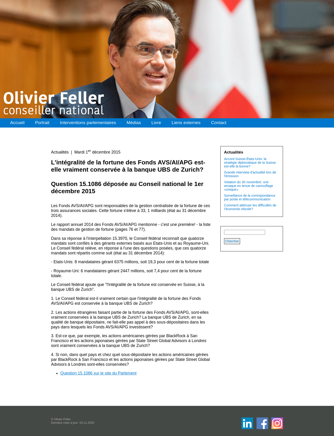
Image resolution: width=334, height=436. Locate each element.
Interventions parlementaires (88, 122)
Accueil (17, 122)
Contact (218, 122)
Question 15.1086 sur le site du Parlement (98, 373)
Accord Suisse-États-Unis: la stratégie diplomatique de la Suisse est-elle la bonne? (250, 162)
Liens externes (186, 122)
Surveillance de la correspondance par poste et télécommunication (249, 197)
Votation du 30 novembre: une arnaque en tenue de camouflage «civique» (248, 185)
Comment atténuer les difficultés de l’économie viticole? (250, 207)
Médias (134, 122)
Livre (156, 122)
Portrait (42, 122)
